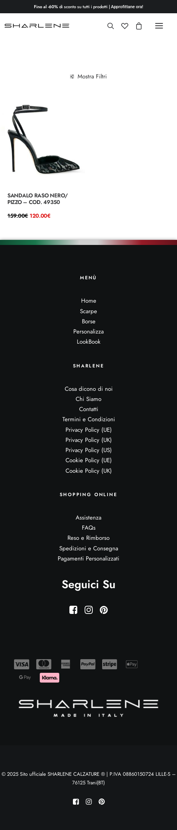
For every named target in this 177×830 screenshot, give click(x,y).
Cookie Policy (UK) (88, 470)
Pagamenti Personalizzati (88, 558)
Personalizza (88, 331)
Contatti (88, 409)
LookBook (89, 341)
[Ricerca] (107, 25)
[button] (159, 25)
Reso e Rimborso (88, 538)
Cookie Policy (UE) (88, 460)
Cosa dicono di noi (89, 389)
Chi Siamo (88, 399)
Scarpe (88, 311)
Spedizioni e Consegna (88, 548)
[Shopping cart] (135, 25)
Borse (89, 321)
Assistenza (88, 517)
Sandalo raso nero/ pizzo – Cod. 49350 (37, 199)
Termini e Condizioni (88, 419)
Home (88, 300)
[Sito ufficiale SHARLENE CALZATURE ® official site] (38, 26)
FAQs (89, 527)
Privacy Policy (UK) (88, 440)
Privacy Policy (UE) (88, 430)
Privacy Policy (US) (88, 450)
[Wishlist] (121, 25)
